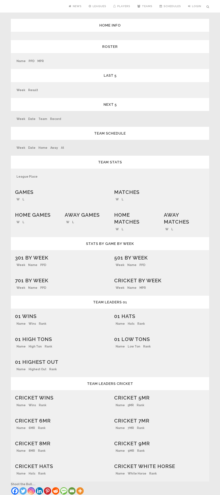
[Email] (72, 491)
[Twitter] (23, 491)
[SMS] (63, 491)
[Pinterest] (47, 491)
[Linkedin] (39, 491)
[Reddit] (55, 491)
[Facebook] (15, 491)
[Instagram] (31, 491)
